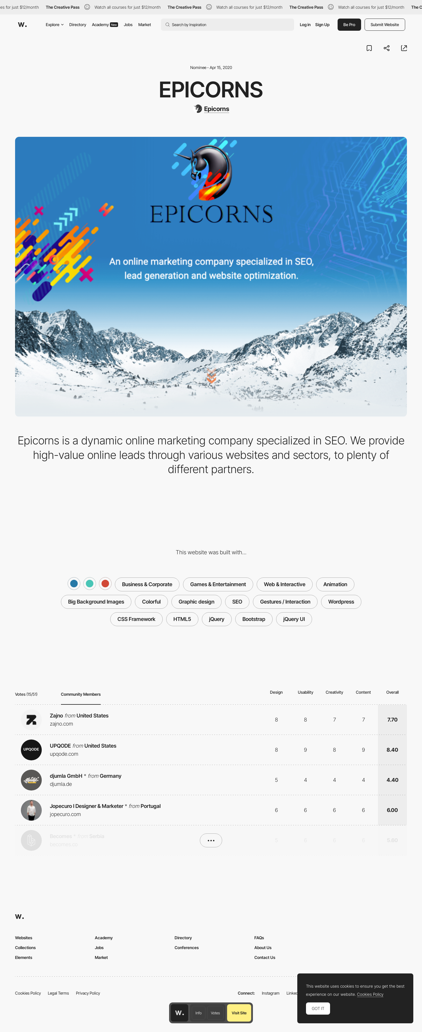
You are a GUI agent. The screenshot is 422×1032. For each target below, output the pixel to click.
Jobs (128, 24)
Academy (105, 24)
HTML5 (182, 619)
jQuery (216, 619)
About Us (262, 947)
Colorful (151, 602)
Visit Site (239, 1013)
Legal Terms (58, 993)
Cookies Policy (28, 993)
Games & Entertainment (218, 584)
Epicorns (211, 89)
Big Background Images (96, 602)
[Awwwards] (22, 24)
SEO (237, 602)
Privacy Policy (88, 993)
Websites (23, 937)
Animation (335, 584)
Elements (23, 957)
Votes (215, 1013)
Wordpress (341, 602)
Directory (77, 24)
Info (198, 1013)
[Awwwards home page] (179, 1013)
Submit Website (385, 24)
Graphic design (196, 602)
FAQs (259, 937)
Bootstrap (253, 619)
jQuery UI (294, 619)
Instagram (271, 993)
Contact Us (264, 957)
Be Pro (349, 24)
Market (144, 24)
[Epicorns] (211, 108)
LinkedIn (294, 993)
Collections (25, 947)
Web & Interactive (284, 584)
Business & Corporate (147, 584)
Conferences (187, 947)
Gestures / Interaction (285, 602)
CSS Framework (136, 619)
